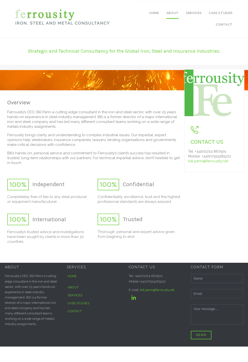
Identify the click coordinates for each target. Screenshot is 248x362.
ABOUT (73, 287)
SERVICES (75, 295)
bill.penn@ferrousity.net (208, 161)
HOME (72, 276)
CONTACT (75, 311)
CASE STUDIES (78, 303)
